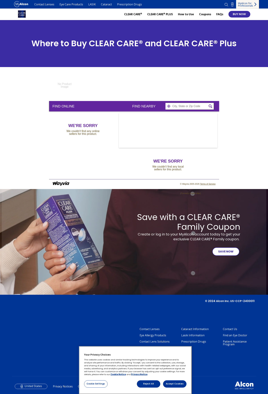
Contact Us (230, 329)
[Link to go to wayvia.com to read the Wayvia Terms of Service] (61, 184)
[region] (135, 370)
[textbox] (189, 106)
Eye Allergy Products (153, 335)
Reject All (148, 383)
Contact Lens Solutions (155, 341)
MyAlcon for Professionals (245, 4)
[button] (168, 106)
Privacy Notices (63, 386)
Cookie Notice (118, 374)
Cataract (106, 4)
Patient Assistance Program (235, 343)
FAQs (219, 14)
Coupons (205, 14)
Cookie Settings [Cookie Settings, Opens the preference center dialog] (96, 383)
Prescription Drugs (129, 4)
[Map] (168, 130)
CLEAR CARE (133, 14)
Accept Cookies (175, 383)
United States (33, 386)
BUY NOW (239, 14)
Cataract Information (195, 329)
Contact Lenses (44, 4)
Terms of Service (207, 184)
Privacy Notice (139, 374)
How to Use (186, 14)
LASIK (92, 4)
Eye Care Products (71, 4)
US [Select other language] (232, 4)
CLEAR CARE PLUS (160, 14)
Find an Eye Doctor (235, 335)
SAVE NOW (225, 251)
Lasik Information (193, 335)
